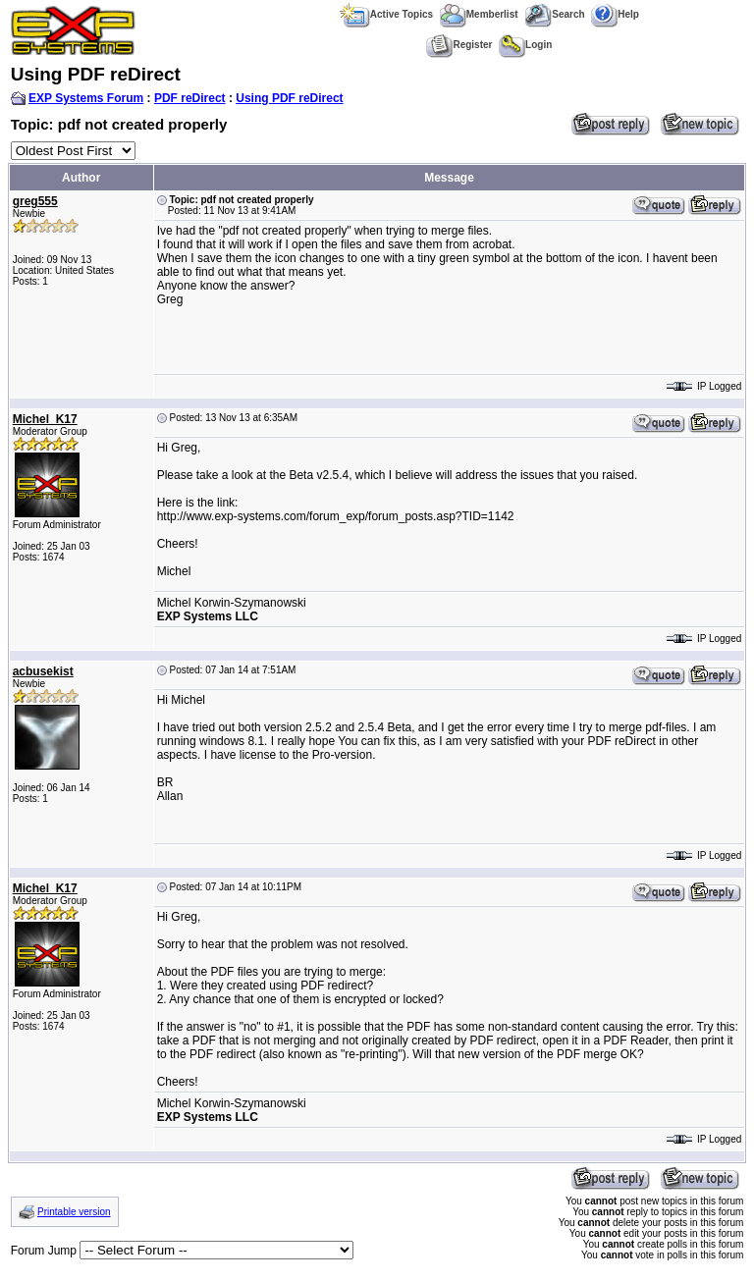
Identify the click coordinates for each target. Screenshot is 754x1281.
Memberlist (479, 14)
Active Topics (386, 14)
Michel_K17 (45, 419)
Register (459, 44)
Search (554, 14)
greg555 (35, 201)
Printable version (73, 1211)
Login (525, 44)
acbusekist (43, 671)
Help (615, 14)
